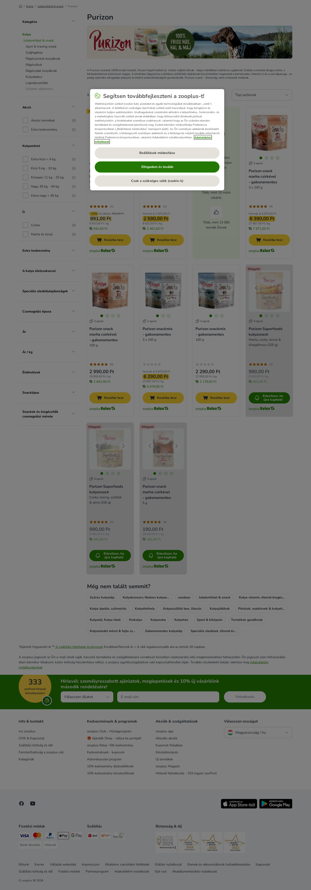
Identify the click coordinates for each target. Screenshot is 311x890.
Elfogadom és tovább (157, 167)
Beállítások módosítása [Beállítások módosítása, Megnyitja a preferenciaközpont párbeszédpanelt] (157, 153)
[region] (157, 139)
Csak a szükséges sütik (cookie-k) (157, 181)
